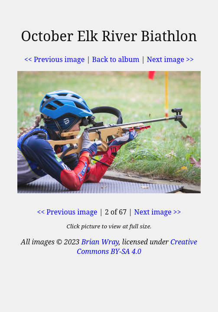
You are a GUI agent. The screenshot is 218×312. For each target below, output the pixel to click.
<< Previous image (54, 59)
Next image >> (170, 59)
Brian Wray (100, 242)
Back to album (116, 59)
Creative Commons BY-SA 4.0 (137, 246)
